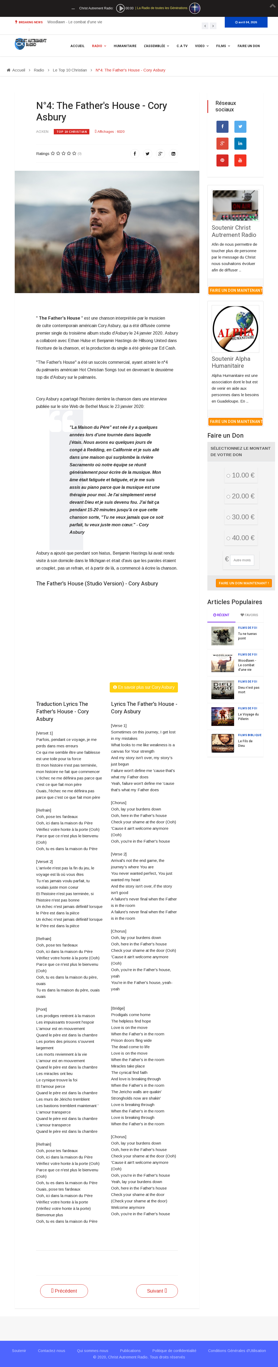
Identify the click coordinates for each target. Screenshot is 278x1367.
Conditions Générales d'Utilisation (237, 1351)
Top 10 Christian (71, 131)
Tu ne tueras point (247, 636)
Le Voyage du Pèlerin (248, 716)
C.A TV (182, 46)
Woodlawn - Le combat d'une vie (74, 22)
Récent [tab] (221, 615)
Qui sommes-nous (92, 1351)
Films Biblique (250, 735)
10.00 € (240, 475)
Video (200, 46)
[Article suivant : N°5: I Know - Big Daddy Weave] (157, 1291)
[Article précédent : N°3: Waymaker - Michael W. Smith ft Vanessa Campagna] (64, 1291)
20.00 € (240, 496)
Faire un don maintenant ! (236, 290)
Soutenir (19, 1351)
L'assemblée (154, 46)
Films (221, 46)
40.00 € (240, 538)
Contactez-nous (51, 1351)
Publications (130, 1351)
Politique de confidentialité (174, 1351)
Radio (97, 46)
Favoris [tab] (249, 615)
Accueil (77, 46)
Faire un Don (249, 46)
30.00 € (240, 517)
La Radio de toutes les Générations (162, 8)
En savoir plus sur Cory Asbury (143, 687)
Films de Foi (247, 628)
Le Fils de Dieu (245, 743)
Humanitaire (125, 46)
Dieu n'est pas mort (249, 690)
